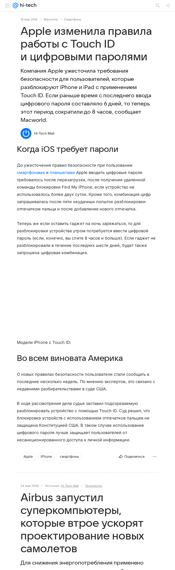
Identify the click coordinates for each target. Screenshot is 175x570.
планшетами (62, 172)
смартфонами (31, 172)
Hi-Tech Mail (44, 133)
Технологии (93, 486)
